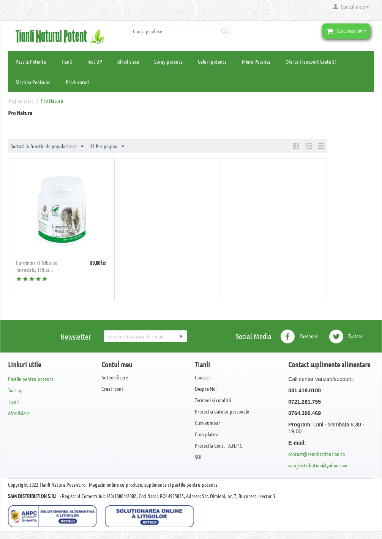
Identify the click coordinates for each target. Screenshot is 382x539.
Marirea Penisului (33, 81)
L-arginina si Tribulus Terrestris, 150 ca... (36, 266)
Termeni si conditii (213, 399)
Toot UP (94, 61)
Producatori (77, 81)
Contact (202, 377)
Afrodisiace (128, 61)
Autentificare (114, 377)
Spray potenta (168, 61)
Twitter (346, 336)
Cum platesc (207, 434)
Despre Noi (205, 388)
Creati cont (112, 388)
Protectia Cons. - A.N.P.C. (219, 445)
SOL (198, 456)
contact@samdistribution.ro (316, 453)
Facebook (299, 336)
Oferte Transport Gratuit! (311, 61)
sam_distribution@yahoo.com (317, 465)
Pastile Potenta (31, 61)
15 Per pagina (107, 146)
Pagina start (21, 100)
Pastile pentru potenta (31, 378)
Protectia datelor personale (222, 411)
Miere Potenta (256, 61)
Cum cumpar (207, 422)
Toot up (15, 390)
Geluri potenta (212, 61)
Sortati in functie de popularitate (47, 146)
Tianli (66, 61)
